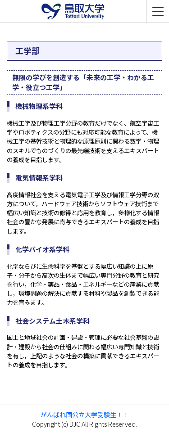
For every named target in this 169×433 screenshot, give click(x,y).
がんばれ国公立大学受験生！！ (85, 414)
